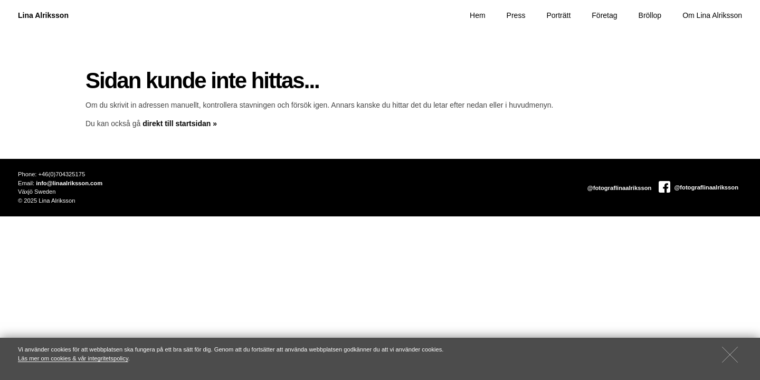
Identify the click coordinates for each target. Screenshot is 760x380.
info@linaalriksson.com (69, 183)
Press (516, 15)
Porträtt (558, 15)
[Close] (730, 354)
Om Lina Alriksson (712, 15)
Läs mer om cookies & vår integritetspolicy (73, 358)
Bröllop (650, 15)
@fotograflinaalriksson (619, 188)
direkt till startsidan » (179, 123)
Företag (604, 15)
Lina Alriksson (43, 15)
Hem (478, 15)
